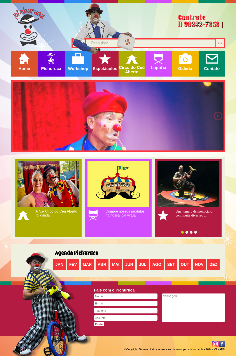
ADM (222, 349)
